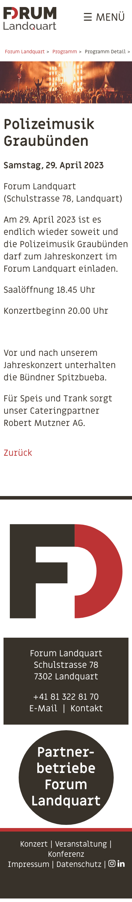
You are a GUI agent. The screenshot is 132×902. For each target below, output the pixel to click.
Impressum (28, 865)
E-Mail (43, 708)
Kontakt (86, 708)
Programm (64, 51)
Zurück (18, 453)
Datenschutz (78, 865)
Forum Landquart (25, 51)
